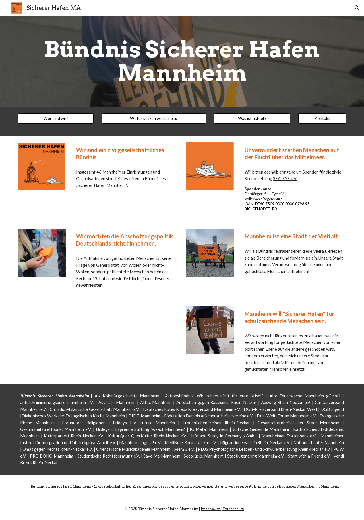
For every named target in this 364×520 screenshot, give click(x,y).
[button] (357, 8)
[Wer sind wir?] (55, 118)
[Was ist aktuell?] (251, 118)
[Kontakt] (322, 118)
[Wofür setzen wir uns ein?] (154, 118)
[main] (182, 61)
